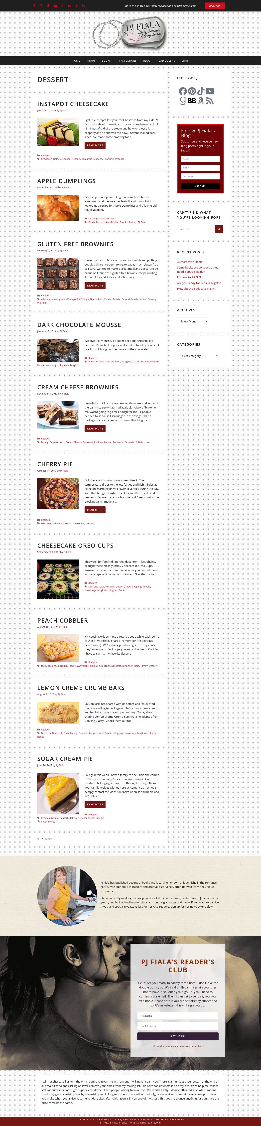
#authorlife (112, 222)
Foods (91, 222)
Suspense (65, 158)
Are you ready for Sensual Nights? (199, 283)
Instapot (119, 158)
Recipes (45, 155)
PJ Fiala (54, 158)
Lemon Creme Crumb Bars (81, 688)
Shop (185, 60)
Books (106, 60)
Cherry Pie (55, 464)
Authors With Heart (189, 262)
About (91, 60)
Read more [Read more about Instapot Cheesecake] (95, 145)
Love (147, 442)
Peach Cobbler (62, 620)
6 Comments (48, 821)
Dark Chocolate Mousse (79, 325)
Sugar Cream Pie (65, 759)
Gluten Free (96, 299)
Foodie (123, 222)
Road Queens (166, 60)
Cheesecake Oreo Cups (75, 545)
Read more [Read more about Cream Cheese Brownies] (95, 428)
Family (116, 299)
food (117, 361)
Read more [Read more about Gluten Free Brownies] (95, 285)
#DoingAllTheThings (77, 299)
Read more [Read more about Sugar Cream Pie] (95, 804)
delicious (74, 818)
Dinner (126, 665)
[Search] (219, 229)
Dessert (76, 158)
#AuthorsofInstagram (53, 299)
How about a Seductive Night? (196, 288)
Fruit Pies (46, 523)
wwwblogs (51, 365)
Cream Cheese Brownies (78, 387)
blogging (126, 361)
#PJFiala (41, 302)
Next (50, 839)
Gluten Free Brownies (75, 244)
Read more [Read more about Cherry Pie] (95, 510)
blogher (74, 365)
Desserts (129, 442)
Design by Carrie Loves (170, 1119)
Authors (110, 586)
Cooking (109, 158)
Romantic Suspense (93, 158)
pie (102, 818)
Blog (146, 60)
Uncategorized (96, 218)
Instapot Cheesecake (73, 104)
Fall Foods (58, 523)
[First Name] (178, 1016)
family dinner (138, 299)
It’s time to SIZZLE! (189, 277)
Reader (45, 158)
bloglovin (64, 365)
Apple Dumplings (66, 181)
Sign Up (200, 186)
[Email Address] (178, 1026)
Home (76, 60)
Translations (127, 60)
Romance (118, 442)
